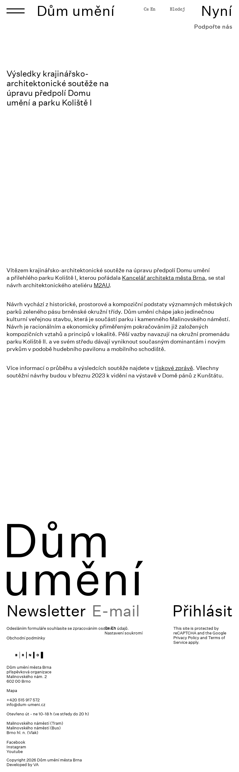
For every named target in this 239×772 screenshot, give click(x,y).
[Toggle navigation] (15, 11)
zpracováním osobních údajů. (101, 628)
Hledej (177, 9)
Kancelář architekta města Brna (163, 277)
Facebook (16, 742)
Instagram (16, 747)
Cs (146, 9)
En (152, 9)
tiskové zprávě (174, 368)
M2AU (102, 285)
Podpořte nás (213, 26)
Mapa (12, 690)
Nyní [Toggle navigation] (216, 10)
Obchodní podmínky (26, 638)
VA (36, 764)
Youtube (15, 751)
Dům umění (76, 10)
